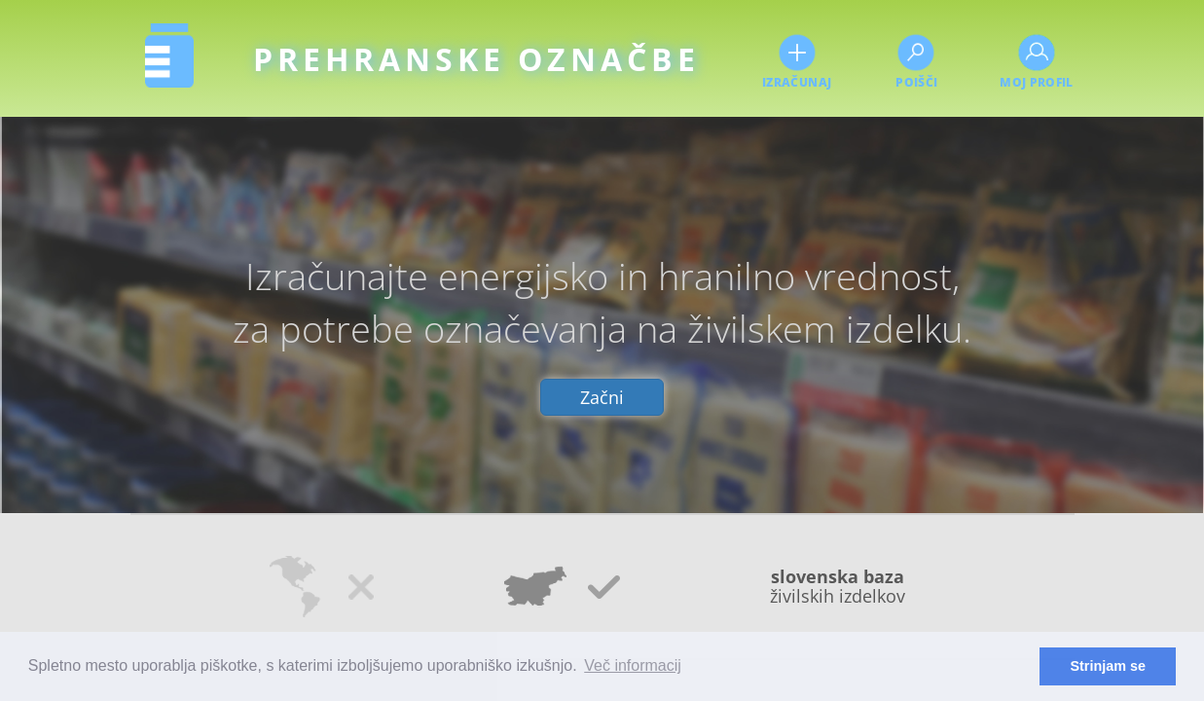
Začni (602, 397)
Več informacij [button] (632, 665)
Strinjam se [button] (1108, 666)
